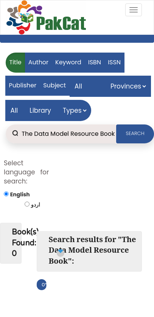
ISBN (94, 62)
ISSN (114, 62)
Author (38, 62)
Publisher (23, 85)
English (20, 194)
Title (15, 62)
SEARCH (135, 133)
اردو (35, 204)
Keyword (68, 62)
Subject (54, 85)
